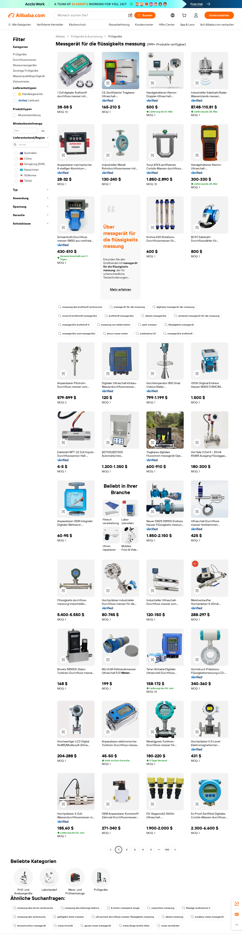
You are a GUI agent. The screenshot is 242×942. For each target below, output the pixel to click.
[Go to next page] (175, 849)
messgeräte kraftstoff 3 (73, 324)
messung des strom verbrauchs (33, 908)
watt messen (147, 324)
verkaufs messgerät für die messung (196, 315)
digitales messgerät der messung (173, 307)
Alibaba (60, 36)
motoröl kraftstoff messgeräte (77, 315)
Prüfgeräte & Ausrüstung (86, 36)
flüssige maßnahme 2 (196, 908)
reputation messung (160, 908)
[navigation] (30, 443)
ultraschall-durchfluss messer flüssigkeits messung (123, 916)
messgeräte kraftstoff (177, 333)
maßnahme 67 (146, 333)
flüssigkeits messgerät (179, 324)
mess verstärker (168, 925)
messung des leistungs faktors (80, 908)
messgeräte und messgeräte (76, 333)
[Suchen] (144, 15)
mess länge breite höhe (134, 925)
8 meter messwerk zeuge (123, 908)
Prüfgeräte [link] (115, 36)
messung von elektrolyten (113, 324)
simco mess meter (115, 333)
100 (167, 849)
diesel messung (172, 916)
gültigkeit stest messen (68, 916)
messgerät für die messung (127, 307)
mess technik (63, 925)
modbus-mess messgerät (207, 916)
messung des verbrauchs (29, 916)
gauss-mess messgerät (95, 925)
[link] (237, 904)
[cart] (185, 16)
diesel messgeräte (153, 315)
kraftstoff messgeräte (119, 315)
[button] (130, 15)
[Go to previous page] (110, 849)
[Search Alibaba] (91, 15)
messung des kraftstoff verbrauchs (80, 307)
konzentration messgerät (29, 925)
